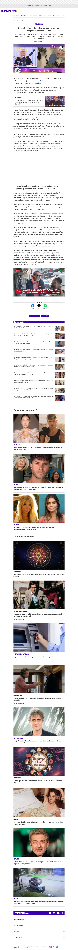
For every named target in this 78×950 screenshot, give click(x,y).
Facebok (32, 306)
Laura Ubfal (45, 316)
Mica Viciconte (56, 15)
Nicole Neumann (33, 15)
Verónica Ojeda (15, 15)
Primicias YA (15, 20)
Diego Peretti (24, 15)
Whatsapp (45, 306)
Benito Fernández (46, 81)
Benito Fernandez (34, 316)
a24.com (48, 5)
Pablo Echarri (42, 15)
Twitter (39, 306)
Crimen (49, 15)
